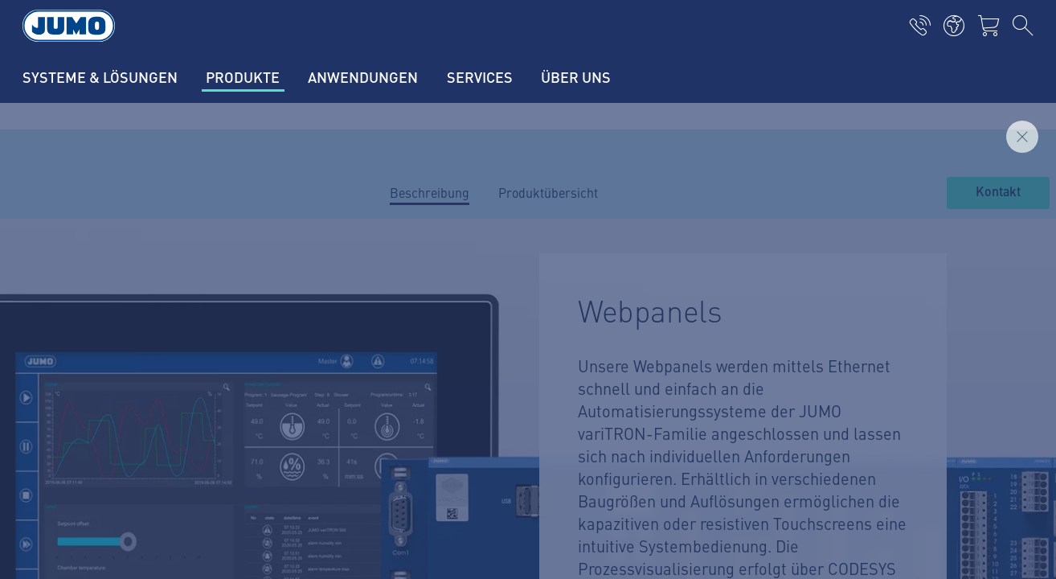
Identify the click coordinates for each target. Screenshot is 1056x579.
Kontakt (998, 192)
